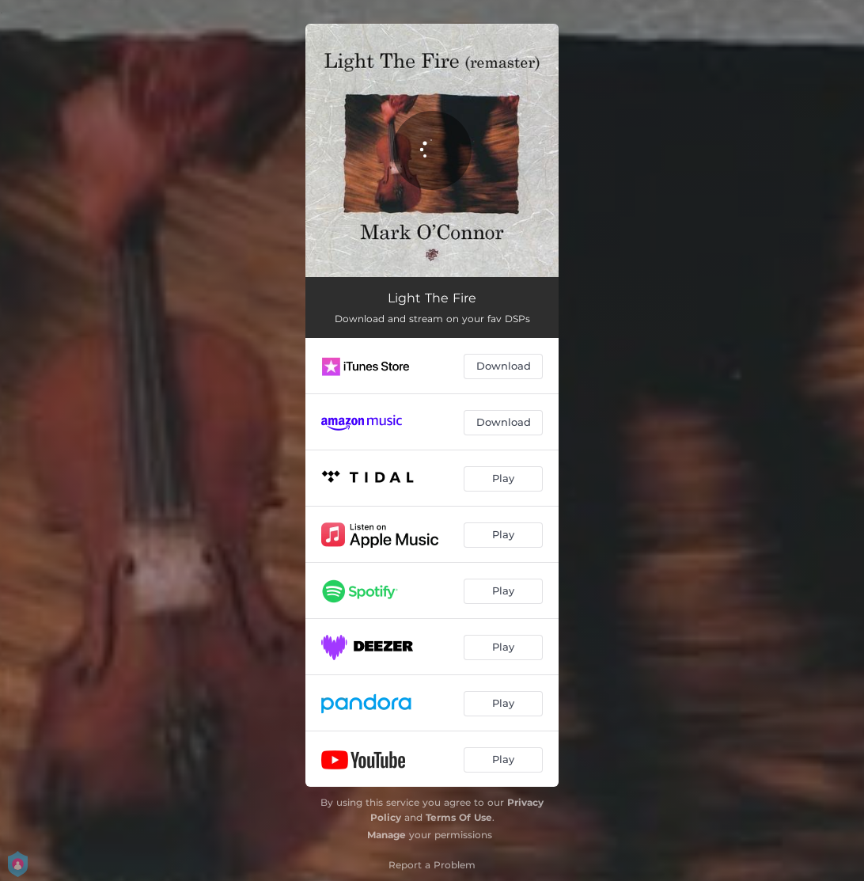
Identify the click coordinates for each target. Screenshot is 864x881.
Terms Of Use (459, 817)
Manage (386, 835)
